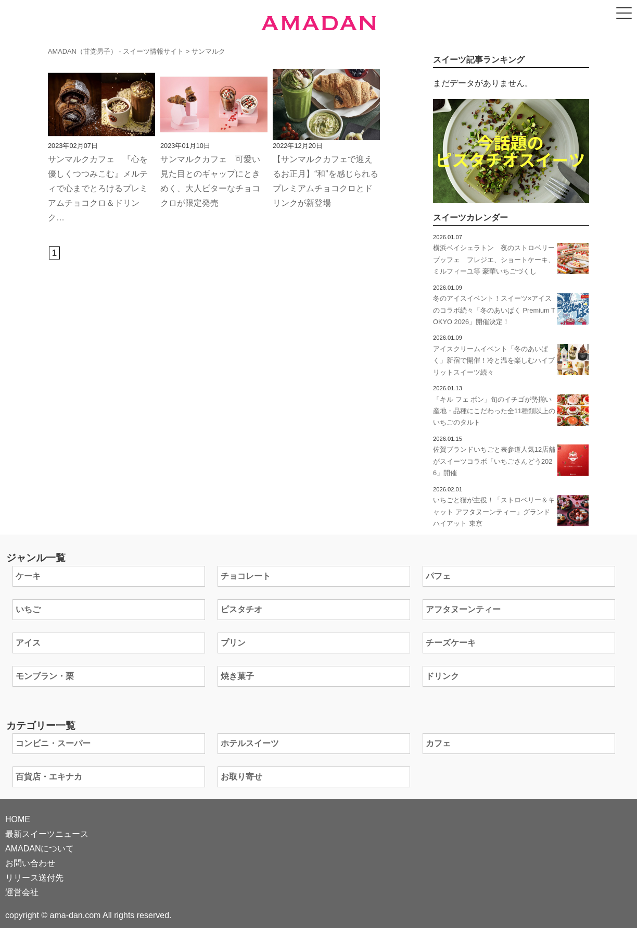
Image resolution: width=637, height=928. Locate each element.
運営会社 (22, 892)
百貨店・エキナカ (49, 776)
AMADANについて (39, 848)
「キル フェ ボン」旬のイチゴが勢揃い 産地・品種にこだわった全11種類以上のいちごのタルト (495, 411)
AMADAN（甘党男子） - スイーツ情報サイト (116, 51)
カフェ (438, 743)
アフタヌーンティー (463, 609)
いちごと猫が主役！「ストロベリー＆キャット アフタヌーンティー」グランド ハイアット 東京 (494, 511)
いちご (28, 609)
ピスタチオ (241, 609)
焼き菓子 (237, 676)
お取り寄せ (241, 776)
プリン (233, 642)
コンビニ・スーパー (53, 743)
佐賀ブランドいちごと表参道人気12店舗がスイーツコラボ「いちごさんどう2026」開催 (494, 461)
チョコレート (246, 576)
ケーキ (28, 576)
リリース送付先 (34, 877)
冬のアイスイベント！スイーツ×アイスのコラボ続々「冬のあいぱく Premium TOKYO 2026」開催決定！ (494, 310)
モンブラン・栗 (45, 676)
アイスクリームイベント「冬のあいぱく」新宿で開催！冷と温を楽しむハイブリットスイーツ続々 (494, 360)
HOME (17, 819)
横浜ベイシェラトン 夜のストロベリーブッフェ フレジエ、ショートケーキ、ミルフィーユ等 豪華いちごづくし (494, 259)
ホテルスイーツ (250, 743)
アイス (28, 642)
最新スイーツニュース (46, 834)
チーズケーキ (451, 642)
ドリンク (442, 676)
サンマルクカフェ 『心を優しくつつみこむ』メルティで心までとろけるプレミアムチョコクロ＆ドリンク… (98, 188)
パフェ (438, 576)
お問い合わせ (30, 863)
